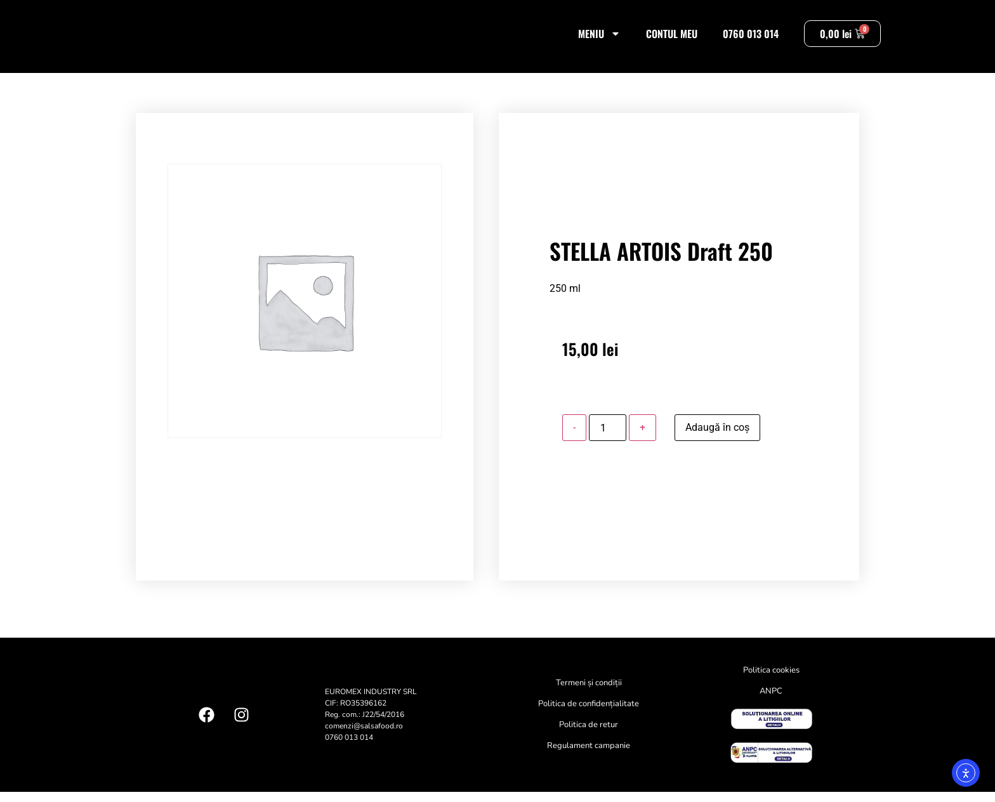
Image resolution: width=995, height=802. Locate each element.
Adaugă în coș (717, 438)
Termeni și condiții (589, 693)
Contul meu (671, 38)
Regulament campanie (588, 756)
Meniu (599, 38)
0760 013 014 (751, 38)
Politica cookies (771, 681)
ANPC (771, 701)
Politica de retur (588, 735)
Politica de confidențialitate (588, 714)
